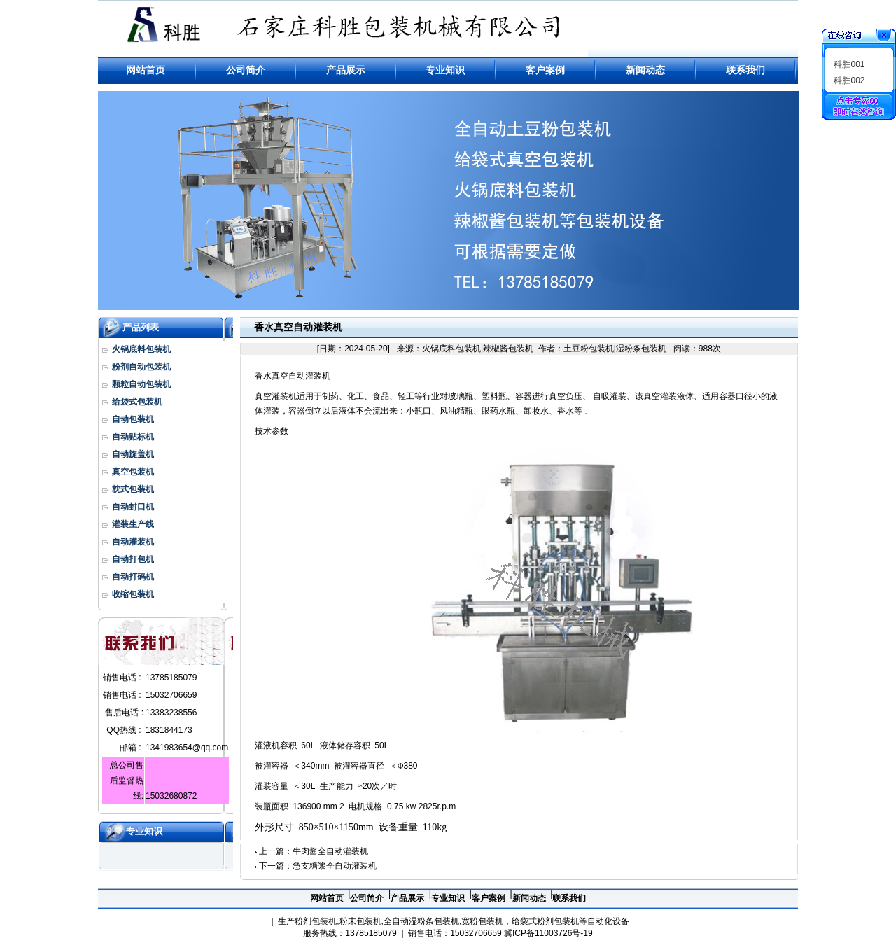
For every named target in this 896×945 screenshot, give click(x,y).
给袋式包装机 (137, 402)
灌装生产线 (133, 524)
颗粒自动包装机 (141, 384)
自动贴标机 (133, 437)
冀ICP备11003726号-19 (548, 933)
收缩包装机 (133, 594)
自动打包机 (133, 559)
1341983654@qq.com (187, 747)
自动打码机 (133, 577)
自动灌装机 (133, 542)
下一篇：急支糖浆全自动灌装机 (318, 866)
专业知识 (144, 831)
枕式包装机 (133, 489)
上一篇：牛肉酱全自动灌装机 (313, 851)
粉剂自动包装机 (141, 367)
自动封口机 (133, 507)
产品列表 (140, 327)
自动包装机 (133, 419)
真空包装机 (133, 472)
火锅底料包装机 (141, 349)
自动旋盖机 (133, 454)
